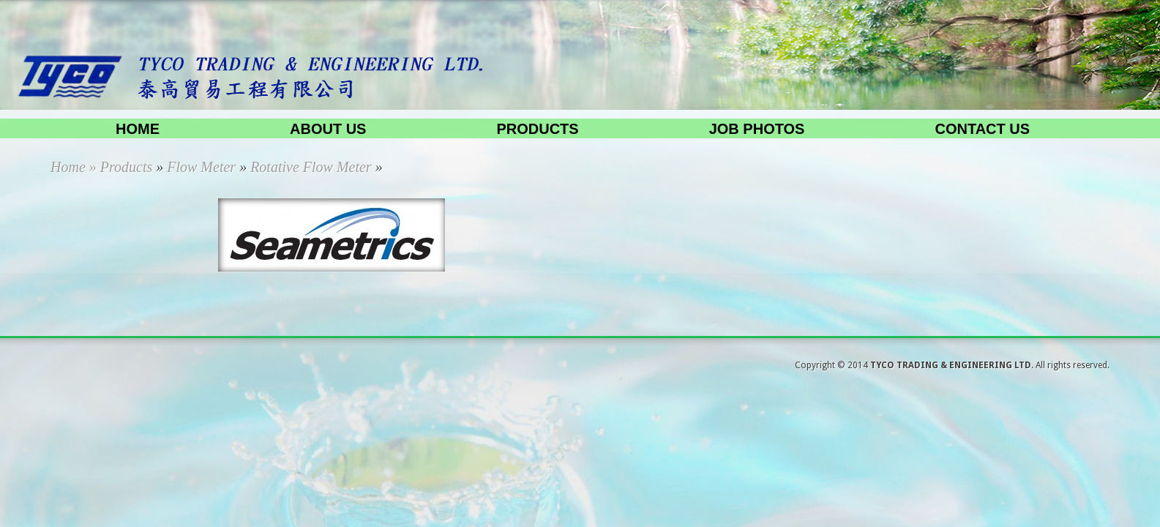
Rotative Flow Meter (311, 167)
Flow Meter (201, 167)
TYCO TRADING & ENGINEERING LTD (950, 365)
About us (328, 129)
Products (537, 129)
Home (138, 129)
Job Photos (757, 129)
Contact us (982, 129)
